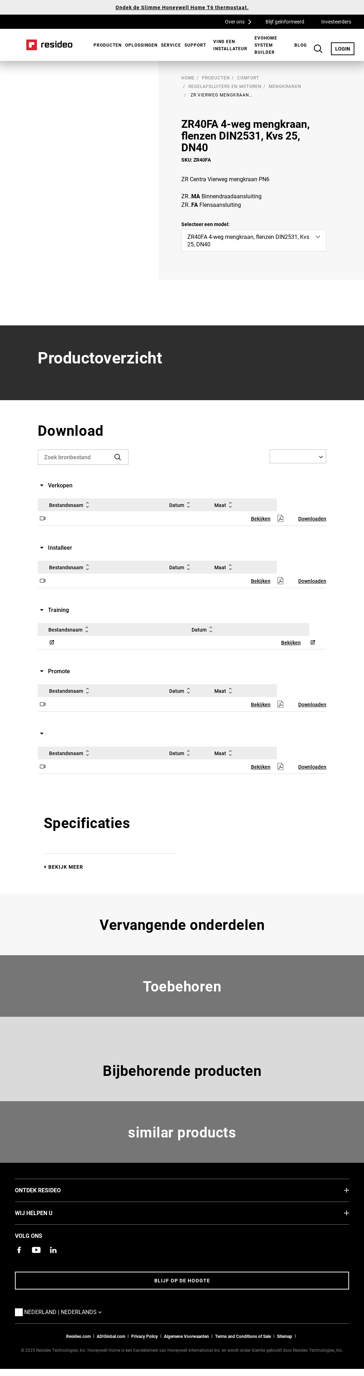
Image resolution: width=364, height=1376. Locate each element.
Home (49, 45)
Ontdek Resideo (48, 1190)
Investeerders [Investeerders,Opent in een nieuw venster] (336, 21)
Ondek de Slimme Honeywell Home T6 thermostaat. (182, 7)
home (188, 77)
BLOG (300, 45)
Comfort (248, 77)
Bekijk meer (65, 866)
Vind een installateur (230, 44)
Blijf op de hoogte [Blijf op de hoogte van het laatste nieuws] (182, 1280)
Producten (107, 45)
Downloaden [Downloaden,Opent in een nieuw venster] (312, 518)
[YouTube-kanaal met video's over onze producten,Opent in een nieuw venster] (36, 1250)
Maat (224, 505)
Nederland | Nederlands (64, 1311)
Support (195, 45)
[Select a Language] (297, 456)
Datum (181, 505)
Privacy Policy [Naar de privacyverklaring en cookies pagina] (144, 1336)
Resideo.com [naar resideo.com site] (78, 1336)
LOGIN (344, 48)
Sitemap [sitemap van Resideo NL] (284, 1336)
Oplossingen (141, 45)
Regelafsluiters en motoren (225, 86)
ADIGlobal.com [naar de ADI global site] (111, 1336)
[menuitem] (106, 45)
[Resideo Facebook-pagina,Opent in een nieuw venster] (19, 1250)
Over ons (241, 21)
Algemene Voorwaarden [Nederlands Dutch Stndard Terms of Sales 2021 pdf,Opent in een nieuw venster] (186, 1336)
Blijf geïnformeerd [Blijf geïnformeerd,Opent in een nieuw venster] (285, 21)
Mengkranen (285, 86)
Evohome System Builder (266, 45)
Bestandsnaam (70, 505)
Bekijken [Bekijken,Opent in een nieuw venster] (261, 518)
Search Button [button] (318, 49)
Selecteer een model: (205, 224)
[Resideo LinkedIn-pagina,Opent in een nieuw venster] (53, 1250)
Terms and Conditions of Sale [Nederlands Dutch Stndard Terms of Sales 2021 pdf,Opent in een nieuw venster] (243, 1336)
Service (171, 45)
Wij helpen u (44, 1213)
